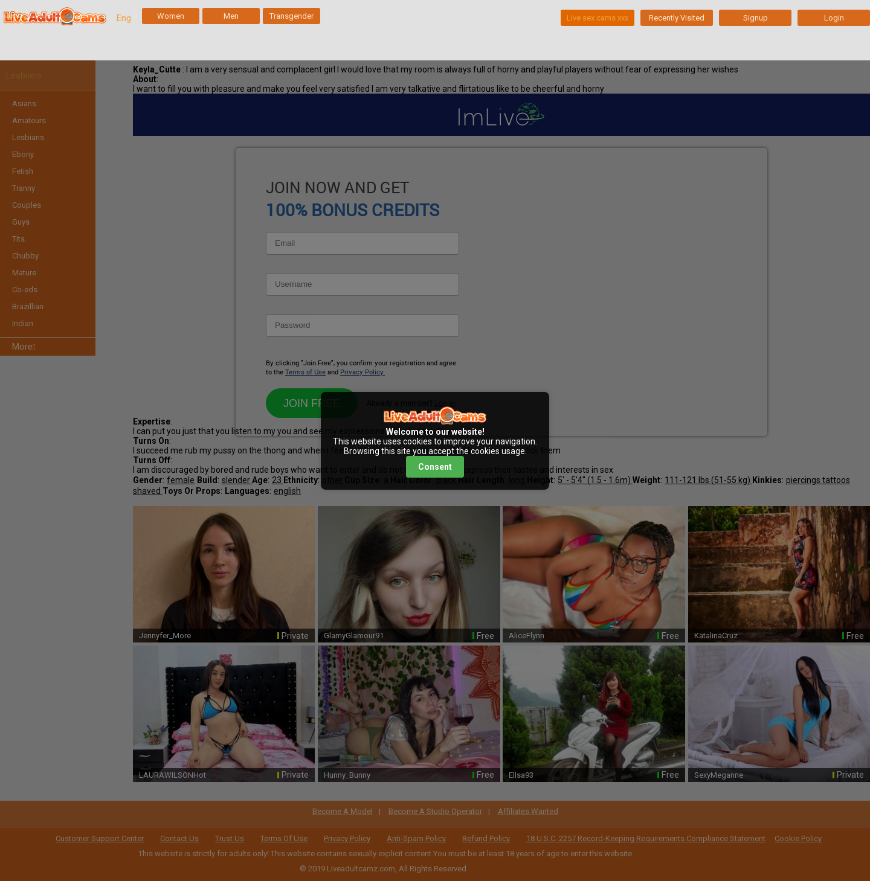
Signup (755, 17)
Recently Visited (676, 17)
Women (170, 16)
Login (834, 17)
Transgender (291, 16)
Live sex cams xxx (597, 17)
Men (231, 16)
